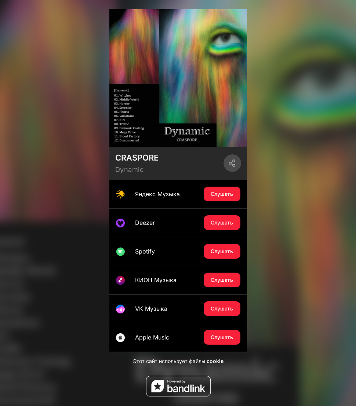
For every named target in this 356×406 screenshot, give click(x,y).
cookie (215, 361)
